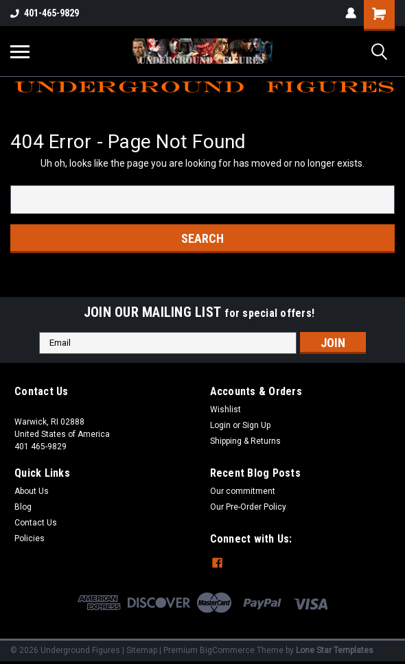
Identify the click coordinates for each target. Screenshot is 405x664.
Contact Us (35, 522)
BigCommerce (227, 650)
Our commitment (242, 491)
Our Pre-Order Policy (248, 507)
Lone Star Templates (334, 650)
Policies (29, 538)
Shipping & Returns (245, 441)
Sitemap (141, 650)
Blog (23, 507)
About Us (31, 491)
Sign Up (256, 425)
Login (220, 425)
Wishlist (225, 409)
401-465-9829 (44, 13)
